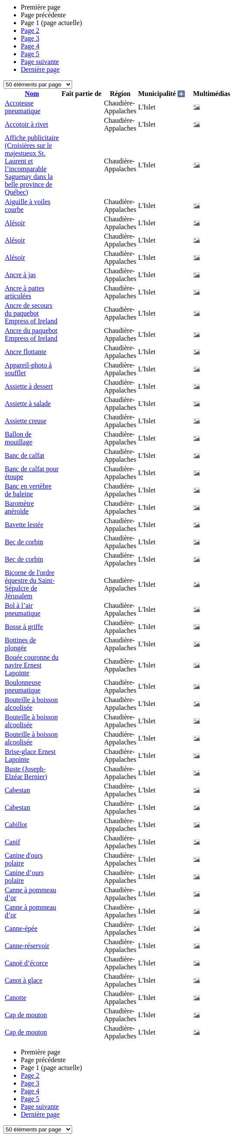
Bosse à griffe (24, 626)
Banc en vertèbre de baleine (28, 490)
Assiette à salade (28, 403)
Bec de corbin (24, 542)
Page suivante (40, 61)
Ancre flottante (25, 351)
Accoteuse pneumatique (23, 107)
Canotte (15, 997)
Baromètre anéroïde (19, 507)
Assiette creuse (25, 421)
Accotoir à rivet (26, 124)
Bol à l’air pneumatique (23, 609)
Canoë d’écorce (26, 963)
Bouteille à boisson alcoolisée (31, 703)
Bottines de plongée (20, 644)
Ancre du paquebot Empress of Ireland (31, 334)
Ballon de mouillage (18, 438)
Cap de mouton (26, 1015)
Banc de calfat (24, 455)
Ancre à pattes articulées (24, 292)
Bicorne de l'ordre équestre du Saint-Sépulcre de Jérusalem (30, 584)
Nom (32, 93)
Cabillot (16, 824)
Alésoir (15, 223)
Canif (12, 842)
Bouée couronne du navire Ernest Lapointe (31, 665)
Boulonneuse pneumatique (23, 686)
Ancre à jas (20, 274)
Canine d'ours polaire (24, 859)
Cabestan (17, 790)
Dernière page (40, 69)
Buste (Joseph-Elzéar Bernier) (26, 772)
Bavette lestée (24, 524)
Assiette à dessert (29, 386)
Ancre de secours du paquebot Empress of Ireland (31, 313)
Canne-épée (21, 928)
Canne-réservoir (27, 945)
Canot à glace (23, 980)
